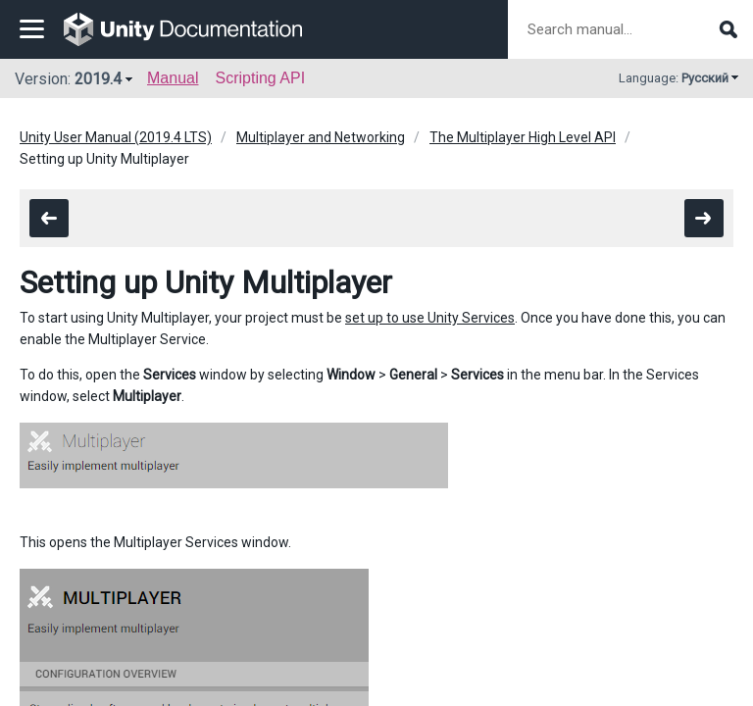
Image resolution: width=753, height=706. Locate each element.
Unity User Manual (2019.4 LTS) (116, 137)
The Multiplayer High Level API (522, 137)
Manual (172, 78)
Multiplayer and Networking (320, 137)
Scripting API (260, 78)
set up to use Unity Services (430, 318)
